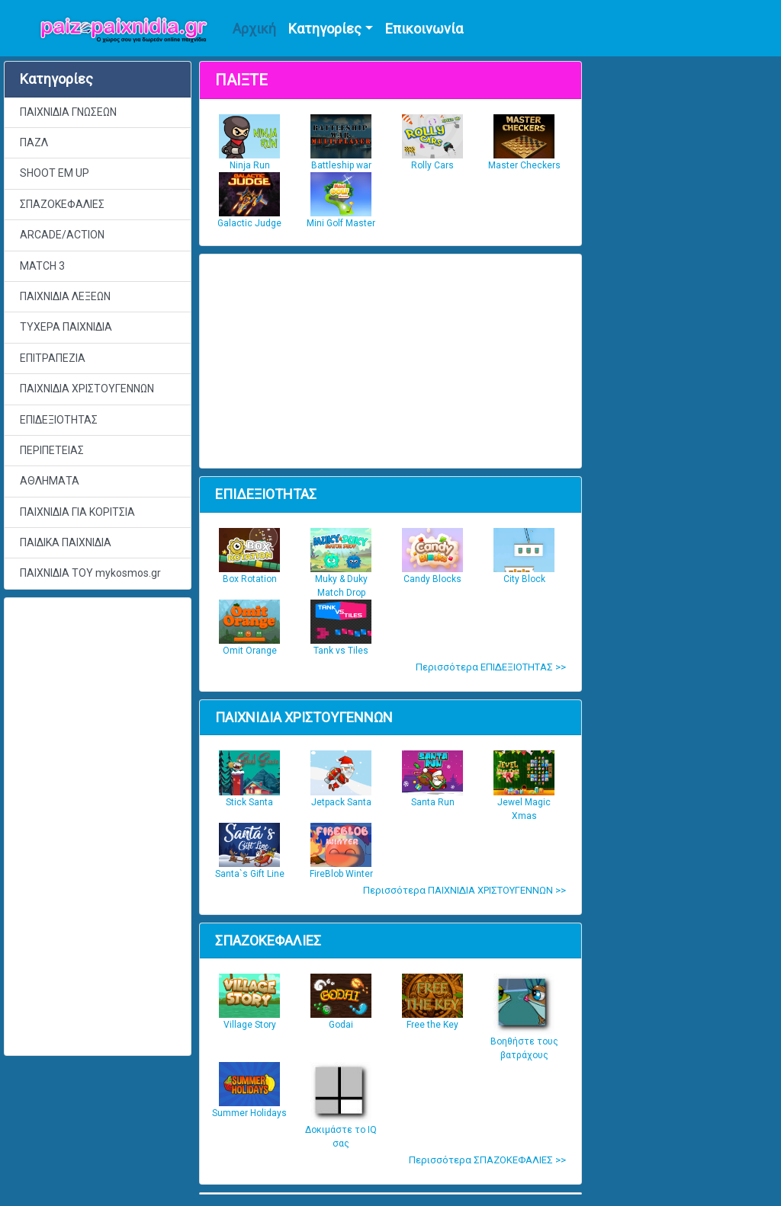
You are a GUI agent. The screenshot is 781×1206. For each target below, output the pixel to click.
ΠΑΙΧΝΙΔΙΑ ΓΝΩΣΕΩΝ (68, 112)
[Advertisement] (98, 826)
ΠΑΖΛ (34, 142)
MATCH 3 (42, 266)
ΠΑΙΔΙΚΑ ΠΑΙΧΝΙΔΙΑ (65, 542)
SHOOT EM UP (54, 173)
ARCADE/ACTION (62, 235)
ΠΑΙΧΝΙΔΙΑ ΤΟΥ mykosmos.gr (90, 573)
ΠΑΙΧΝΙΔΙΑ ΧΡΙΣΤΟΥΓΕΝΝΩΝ (87, 388)
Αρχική (254, 29)
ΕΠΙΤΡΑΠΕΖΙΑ (52, 358)
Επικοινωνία (424, 29)
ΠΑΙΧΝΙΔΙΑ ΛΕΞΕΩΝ (65, 296)
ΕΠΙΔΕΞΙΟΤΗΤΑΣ (59, 420)
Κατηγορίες (325, 29)
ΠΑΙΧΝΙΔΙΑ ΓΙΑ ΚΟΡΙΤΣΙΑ (77, 512)
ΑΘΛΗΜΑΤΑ (49, 481)
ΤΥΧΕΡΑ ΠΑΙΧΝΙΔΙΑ (66, 327)
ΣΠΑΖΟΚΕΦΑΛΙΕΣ (62, 204)
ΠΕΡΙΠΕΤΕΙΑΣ (52, 450)
